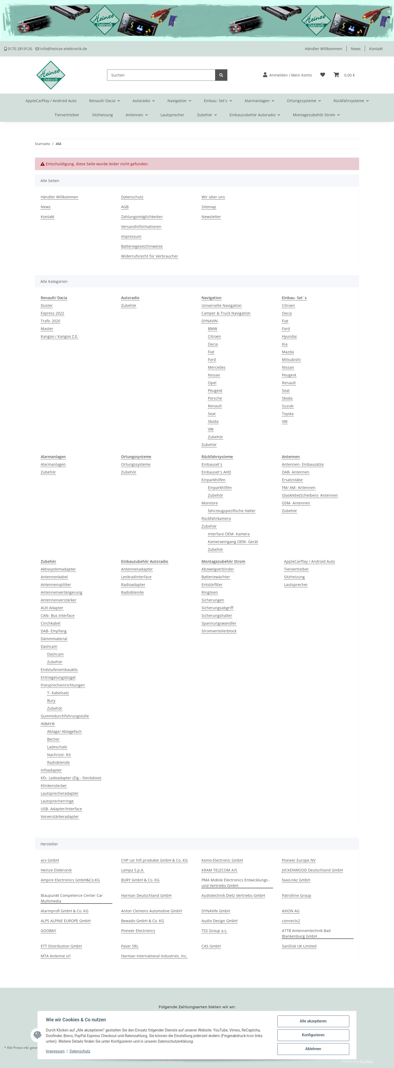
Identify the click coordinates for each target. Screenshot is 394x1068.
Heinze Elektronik (56, 870)
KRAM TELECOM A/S (219, 870)
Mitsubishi (291, 359)
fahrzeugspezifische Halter (232, 510)
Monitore (210, 502)
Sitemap (209, 206)
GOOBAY (48, 930)
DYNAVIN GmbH (216, 910)
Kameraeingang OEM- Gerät (233, 541)
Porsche (215, 398)
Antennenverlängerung (61, 592)
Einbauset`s (212, 464)
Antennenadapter (137, 569)
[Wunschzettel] (322, 75)
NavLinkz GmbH (296, 879)
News (356, 48)
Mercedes (216, 367)
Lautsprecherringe (57, 801)
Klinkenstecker (54, 785)
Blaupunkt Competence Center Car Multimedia (72, 898)
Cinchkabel (50, 623)
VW (211, 429)
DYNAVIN (210, 320)
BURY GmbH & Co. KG (140, 879)
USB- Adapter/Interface (61, 808)
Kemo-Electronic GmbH (222, 860)
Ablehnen (313, 1049)
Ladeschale (57, 746)
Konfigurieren (313, 1035)
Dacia (213, 344)
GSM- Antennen (296, 502)
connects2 (291, 920)
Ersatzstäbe (292, 479)
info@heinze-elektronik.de (61, 48)
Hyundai (289, 336)
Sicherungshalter (217, 615)
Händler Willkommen (323, 48)
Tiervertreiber (296, 569)
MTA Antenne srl (56, 955)
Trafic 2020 (50, 320)
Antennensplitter (56, 584)
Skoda (213, 421)
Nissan (214, 375)
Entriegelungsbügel (58, 677)
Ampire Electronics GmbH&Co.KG (70, 879)
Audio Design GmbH (219, 920)
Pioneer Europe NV (298, 860)
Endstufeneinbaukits (59, 669)
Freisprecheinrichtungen (63, 685)
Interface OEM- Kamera (229, 533)
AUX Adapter (52, 607)
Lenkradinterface (136, 576)
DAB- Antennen (295, 472)
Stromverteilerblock (219, 630)
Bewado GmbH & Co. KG (142, 920)
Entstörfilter (212, 584)
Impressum (131, 236)
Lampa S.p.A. (132, 870)
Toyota (288, 413)
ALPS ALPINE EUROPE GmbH (66, 920)
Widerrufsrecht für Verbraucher (149, 256)
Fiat (211, 351)
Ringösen (210, 592)
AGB (125, 206)
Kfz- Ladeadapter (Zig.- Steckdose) (71, 777)
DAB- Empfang (54, 630)
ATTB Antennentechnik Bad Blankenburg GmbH (306, 933)
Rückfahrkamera (216, 518)
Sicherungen (213, 600)
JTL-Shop (366, 1061)
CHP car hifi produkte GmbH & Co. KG (154, 860)
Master (47, 328)
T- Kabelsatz (58, 692)
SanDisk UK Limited (299, 946)
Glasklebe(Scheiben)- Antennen (310, 495)
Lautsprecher (296, 584)
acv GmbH (50, 860)
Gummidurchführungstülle (65, 715)
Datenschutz (132, 196)
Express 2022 (52, 313)
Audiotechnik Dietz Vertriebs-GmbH (233, 895)
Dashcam (49, 646)
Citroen (214, 336)
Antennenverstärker (58, 600)
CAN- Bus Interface (58, 615)
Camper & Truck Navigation (226, 313)
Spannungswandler (219, 623)
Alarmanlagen (53, 464)
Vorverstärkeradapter (60, 816)
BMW (212, 328)
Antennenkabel (54, 576)
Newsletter (211, 216)
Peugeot (215, 390)
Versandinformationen (141, 226)
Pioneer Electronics (138, 930)
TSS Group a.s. (214, 930)
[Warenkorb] (344, 75)
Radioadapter (133, 584)
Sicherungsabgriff (217, 607)
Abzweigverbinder (218, 569)
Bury (51, 700)
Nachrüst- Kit (59, 754)
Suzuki (288, 405)
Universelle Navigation (222, 305)
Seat (212, 413)
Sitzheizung (294, 576)
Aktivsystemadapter (58, 569)
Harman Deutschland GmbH (146, 895)
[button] (287, 75)
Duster (47, 305)
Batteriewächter (216, 576)
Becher (53, 739)
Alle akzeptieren (312, 1021)
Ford (212, 359)
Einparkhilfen (213, 479)
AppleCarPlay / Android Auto (309, 561)
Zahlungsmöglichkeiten (142, 216)
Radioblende (58, 762)
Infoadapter (51, 770)
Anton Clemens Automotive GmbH (151, 910)
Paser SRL (129, 946)
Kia (285, 344)
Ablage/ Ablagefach (64, 731)
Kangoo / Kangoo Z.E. (59, 336)
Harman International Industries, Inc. (154, 955)
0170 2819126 (18, 48)
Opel (212, 382)
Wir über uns (213, 196)
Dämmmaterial (54, 638)
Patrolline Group (296, 895)
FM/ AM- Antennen (298, 487)
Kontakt (376, 48)
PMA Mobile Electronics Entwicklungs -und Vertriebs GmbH (236, 882)
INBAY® (48, 723)
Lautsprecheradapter (60, 793)
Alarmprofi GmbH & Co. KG (64, 910)
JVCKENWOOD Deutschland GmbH (312, 870)
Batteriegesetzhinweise (142, 246)
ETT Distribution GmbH (61, 946)
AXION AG (290, 910)
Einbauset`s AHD (216, 472)
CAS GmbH (211, 946)
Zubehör (128, 305)
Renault (215, 405)
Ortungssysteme (135, 464)
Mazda (288, 351)
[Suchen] (161, 75)
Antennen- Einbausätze (303, 464)
